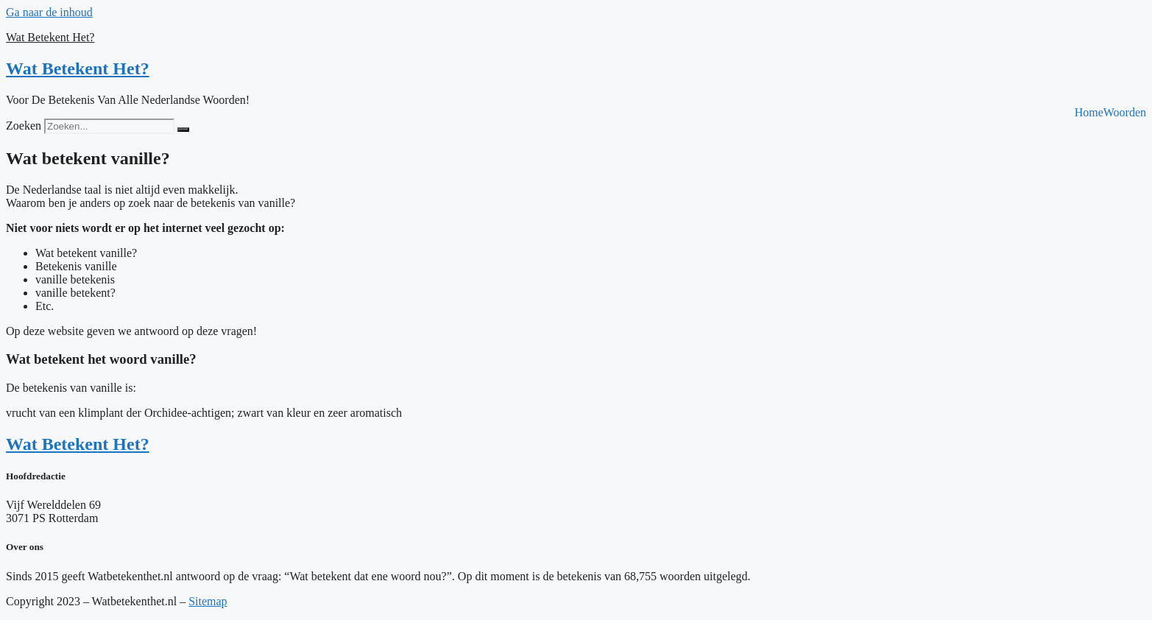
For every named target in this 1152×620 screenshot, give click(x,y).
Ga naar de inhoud (49, 12)
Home (1089, 113)
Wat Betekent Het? (50, 37)
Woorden (1124, 113)
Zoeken (23, 125)
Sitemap (207, 601)
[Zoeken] (183, 129)
